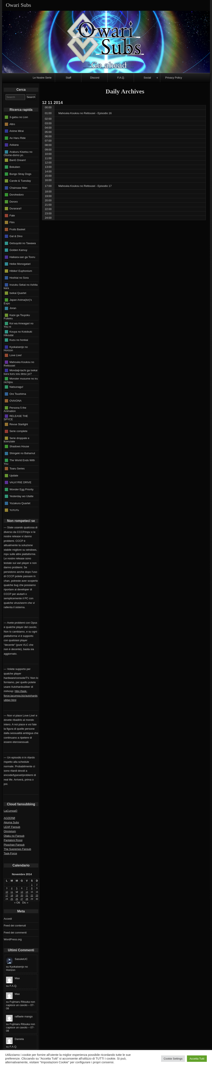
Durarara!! (16, 208)
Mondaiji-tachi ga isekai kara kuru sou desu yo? (20, 372)
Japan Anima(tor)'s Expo (18, 301)
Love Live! (16, 355)
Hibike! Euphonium (21, 270)
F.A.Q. (121, 77)
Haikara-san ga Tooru (22, 256)
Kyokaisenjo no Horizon (16, 348)
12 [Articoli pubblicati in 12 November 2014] (17, 892)
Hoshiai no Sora (19, 277)
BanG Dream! (18, 159)
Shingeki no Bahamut (22, 453)
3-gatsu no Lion (19, 117)
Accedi (8, 918)
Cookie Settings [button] (173, 1058)
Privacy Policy (173, 77)
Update (14, 475)
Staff (68, 77)
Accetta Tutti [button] (196, 1058)
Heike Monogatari (20, 263)
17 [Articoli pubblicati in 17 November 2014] (7, 895)
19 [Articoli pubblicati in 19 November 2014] (17, 895)
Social (147, 77)
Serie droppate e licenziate (16, 440)
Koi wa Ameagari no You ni (18, 325)
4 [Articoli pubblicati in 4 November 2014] (11, 888)
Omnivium (10, 831)
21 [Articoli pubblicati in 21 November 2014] (27, 895)
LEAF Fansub (12, 826)
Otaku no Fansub (14, 835)
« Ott (17, 902)
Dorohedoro (17, 194)
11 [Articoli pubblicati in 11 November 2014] (12, 892)
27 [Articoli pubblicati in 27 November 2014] (21, 899)
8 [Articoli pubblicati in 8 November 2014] (32, 888)
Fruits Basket (17, 229)
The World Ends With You (19, 462)
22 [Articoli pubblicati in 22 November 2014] (32, 895)
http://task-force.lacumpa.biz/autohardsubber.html (20, 696)
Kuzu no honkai (19, 339)
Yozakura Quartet (20, 503)
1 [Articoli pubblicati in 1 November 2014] (32, 884)
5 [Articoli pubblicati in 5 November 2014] (16, 888)
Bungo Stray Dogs (20, 173)
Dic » (25, 902)
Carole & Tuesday (20, 180)
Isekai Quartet (18, 292)
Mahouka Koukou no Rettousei (19, 363)
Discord (94, 77)
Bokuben (15, 166)
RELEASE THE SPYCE (16, 417)
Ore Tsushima (18, 393)
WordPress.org (13, 939)
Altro (12, 123)
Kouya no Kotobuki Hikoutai (18, 333)
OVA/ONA (16, 400)
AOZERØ (9, 818)
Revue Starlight (19, 424)
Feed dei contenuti (15, 925)
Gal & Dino (16, 236)
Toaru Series (17, 468)
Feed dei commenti (15, 932)
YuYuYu (14, 510)
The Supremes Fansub (17, 849)
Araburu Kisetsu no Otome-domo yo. (18, 153)
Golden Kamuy (18, 250)
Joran (13, 308)
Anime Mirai (17, 130)
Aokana (14, 144)
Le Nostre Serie (42, 77)
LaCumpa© (10, 810)
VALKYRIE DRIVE (20, 482)
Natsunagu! (16, 386)
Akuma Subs (11, 822)
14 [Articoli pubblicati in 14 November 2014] (27, 892)
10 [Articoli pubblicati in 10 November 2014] (7, 892)
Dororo (14, 201)
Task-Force (10, 853)
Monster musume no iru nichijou (21, 380)
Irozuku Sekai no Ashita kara (21, 286)
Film (12, 222)
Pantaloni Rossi (13, 840)
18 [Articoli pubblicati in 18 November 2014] (12, 895)
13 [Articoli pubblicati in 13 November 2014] (21, 892)
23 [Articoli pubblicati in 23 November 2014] (37, 895)
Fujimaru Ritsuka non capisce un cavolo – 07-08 (20, 1005)
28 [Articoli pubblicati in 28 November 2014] (27, 899)
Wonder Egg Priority (22, 489)
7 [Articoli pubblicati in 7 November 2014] (27, 888)
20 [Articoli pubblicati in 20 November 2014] (21, 895)
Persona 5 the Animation (15, 409)
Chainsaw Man (18, 187)
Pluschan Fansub (14, 844)
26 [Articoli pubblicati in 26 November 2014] (17, 899)
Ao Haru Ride (18, 137)
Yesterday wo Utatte (22, 496)
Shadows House (19, 446)
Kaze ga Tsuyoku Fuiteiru (17, 316)
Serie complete (19, 431)
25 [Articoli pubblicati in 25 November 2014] (12, 899)
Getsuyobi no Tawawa (23, 243)
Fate (12, 215)
